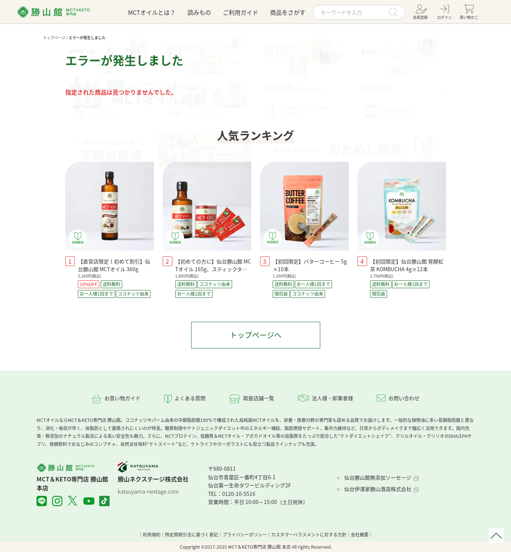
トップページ (54, 37)
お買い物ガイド (122, 398)
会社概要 (360, 534)
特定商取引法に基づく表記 (191, 534)
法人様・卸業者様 (332, 398)
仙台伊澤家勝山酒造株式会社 (377, 489)
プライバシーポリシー (244, 534)
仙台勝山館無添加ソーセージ (377, 477)
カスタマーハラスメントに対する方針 (308, 534)
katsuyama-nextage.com (148, 491)
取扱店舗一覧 (258, 398)
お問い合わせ (404, 398)
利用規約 (151, 534)
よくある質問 (190, 398)
